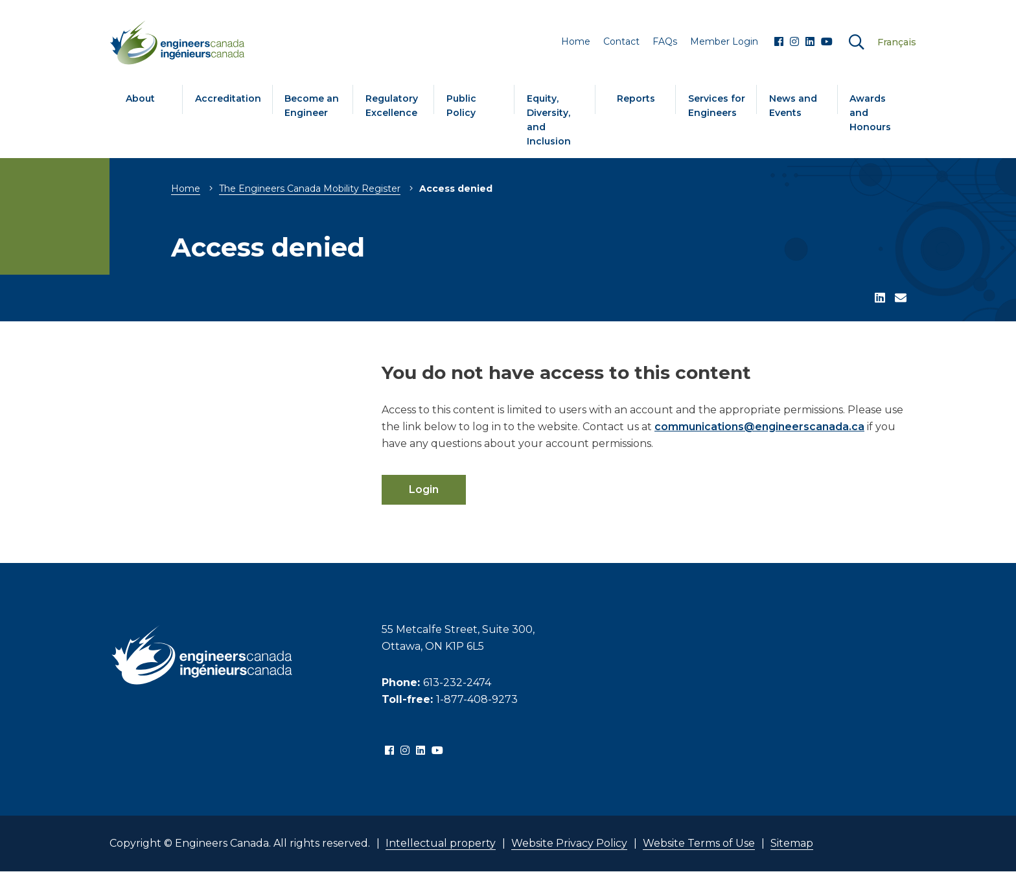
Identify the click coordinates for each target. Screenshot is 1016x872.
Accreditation (228, 98)
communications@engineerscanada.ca (759, 426)
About (140, 98)
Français (896, 42)
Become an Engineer (311, 106)
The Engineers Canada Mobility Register (309, 188)
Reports (636, 98)
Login (424, 489)
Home (185, 188)
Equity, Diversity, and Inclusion (549, 120)
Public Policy (461, 106)
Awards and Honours (870, 113)
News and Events (793, 106)
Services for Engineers (716, 106)
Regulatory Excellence (391, 106)
